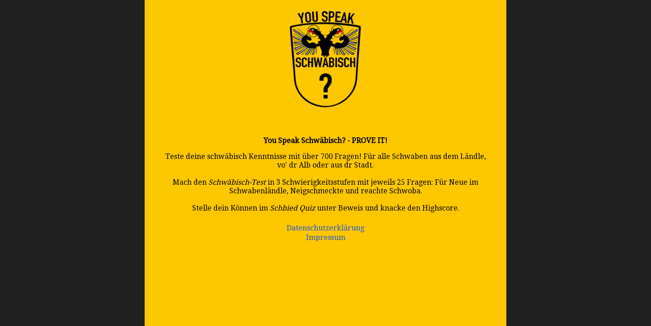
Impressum (325, 237)
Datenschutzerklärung (325, 228)
